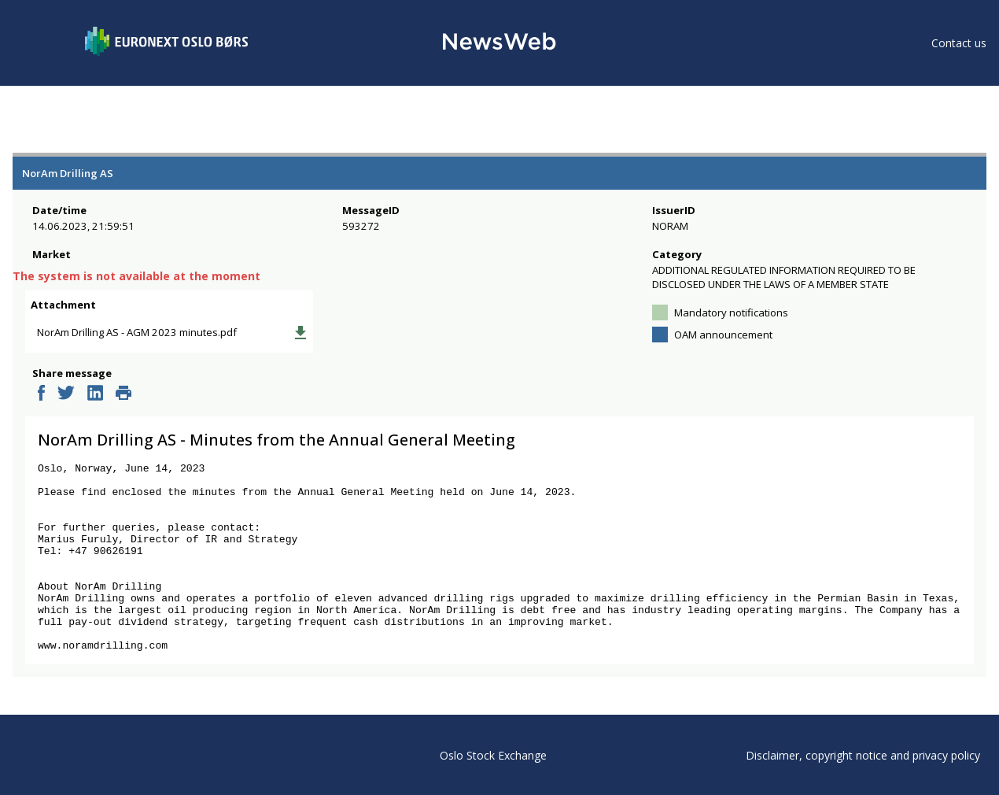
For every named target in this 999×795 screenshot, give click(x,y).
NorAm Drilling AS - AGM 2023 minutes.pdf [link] (146, 342)
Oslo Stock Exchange (493, 755)
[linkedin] (95, 405)
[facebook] (41, 405)
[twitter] (66, 405)
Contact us (958, 42)
